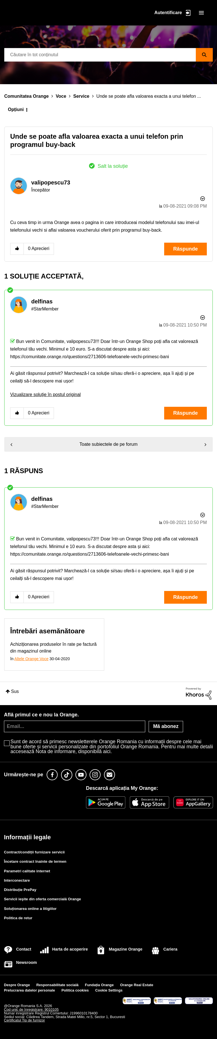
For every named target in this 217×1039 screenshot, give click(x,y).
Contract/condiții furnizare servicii (34, 852)
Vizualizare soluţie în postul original (45, 394)
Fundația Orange (99, 985)
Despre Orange (17, 985)
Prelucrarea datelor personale (29, 990)
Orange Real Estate (136, 985)
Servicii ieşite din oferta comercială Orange (42, 899)
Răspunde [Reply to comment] (185, 413)
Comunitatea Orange (26, 96)
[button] (17, 248)
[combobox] (108, 55)
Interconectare (17, 880)
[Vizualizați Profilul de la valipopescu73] (50, 182)
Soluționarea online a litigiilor (30, 909)
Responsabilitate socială (57, 985)
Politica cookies (75, 990)
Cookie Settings (109, 990)
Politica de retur (18, 918)
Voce (61, 96)
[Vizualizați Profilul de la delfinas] (42, 301)
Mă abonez (166, 726)
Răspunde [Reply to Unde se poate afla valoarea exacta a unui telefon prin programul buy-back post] (185, 249)
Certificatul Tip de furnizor (24, 1020)
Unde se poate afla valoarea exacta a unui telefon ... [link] (148, 96)
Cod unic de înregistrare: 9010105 (31, 1009)
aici (106, 751)
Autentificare (168, 12)
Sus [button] (15, 691)
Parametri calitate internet (27, 871)
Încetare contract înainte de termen (35, 861)
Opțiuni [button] (16, 109)
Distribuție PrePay (20, 890)
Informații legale (27, 837)
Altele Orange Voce (31, 659)
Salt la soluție (112, 166)
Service (81, 96)
